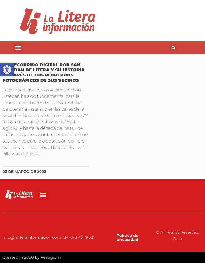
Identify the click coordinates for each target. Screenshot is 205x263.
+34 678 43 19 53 (77, 237)
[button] (18, 48)
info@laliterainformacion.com (32, 237)
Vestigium (51, 257)
